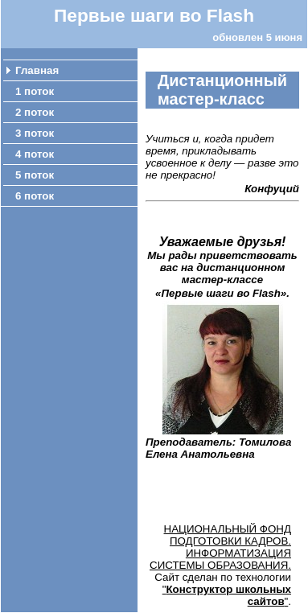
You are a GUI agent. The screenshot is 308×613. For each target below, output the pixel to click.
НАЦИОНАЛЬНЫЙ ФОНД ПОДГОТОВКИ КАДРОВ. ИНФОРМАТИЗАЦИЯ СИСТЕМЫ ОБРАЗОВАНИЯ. (220, 547)
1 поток (34, 91)
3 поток (34, 133)
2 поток (34, 112)
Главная (37, 70)
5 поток (34, 175)
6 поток (34, 196)
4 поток (34, 154)
